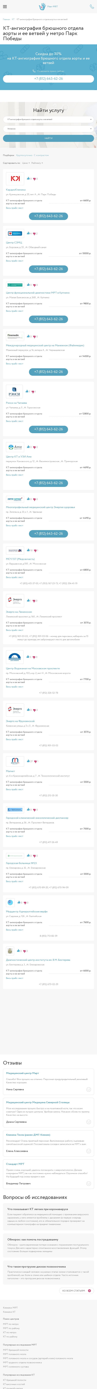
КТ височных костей (14, 1384)
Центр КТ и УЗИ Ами (18, 456)
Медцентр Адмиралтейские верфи (27, 911)
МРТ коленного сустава (16, 1366)
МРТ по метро (11, 1324)
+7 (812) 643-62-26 (92, 6)
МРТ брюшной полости (15, 1350)
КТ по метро (9, 1332)
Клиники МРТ (10, 1308)
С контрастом (41, 155)
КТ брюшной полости (14, 1380)
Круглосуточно (24, 155)
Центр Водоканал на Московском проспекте (33, 668)
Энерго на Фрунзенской (20, 721)
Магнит (10, 771)
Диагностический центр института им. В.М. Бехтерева (38, 960)
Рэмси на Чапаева (16, 403)
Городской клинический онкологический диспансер (37, 818)
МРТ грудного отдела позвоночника (22, 1362)
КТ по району (10, 1336)
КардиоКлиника (16, 189)
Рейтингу (36, 163)
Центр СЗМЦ (14, 242)
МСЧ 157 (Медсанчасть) (20, 559)
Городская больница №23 (21, 863)
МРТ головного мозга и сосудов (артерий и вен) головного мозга (38, 1358)
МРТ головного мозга (14, 1354)
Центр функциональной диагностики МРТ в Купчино (38, 292)
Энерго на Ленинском (19, 612)
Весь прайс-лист (14, 208)
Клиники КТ (9, 1312)
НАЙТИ (48, 138)
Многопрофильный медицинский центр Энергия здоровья (40, 507)
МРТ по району (11, 1328)
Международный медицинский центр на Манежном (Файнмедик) (45, 345)
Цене (25, 163)
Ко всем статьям (73, 1291)
